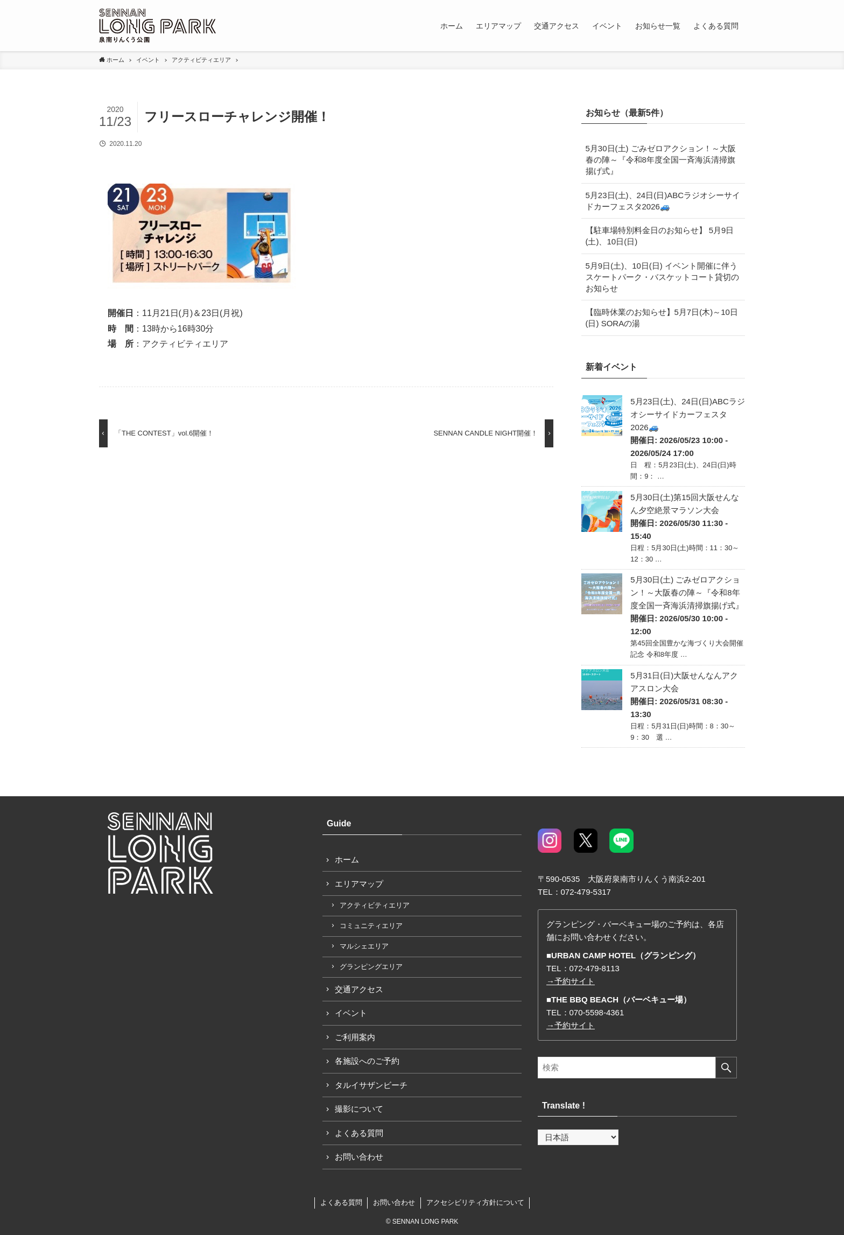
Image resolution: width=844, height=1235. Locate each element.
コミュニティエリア (371, 926)
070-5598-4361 (596, 1012)
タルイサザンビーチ (371, 1085)
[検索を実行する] (726, 1067)
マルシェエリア (364, 946)
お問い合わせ (359, 1156)
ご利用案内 (355, 1037)
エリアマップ (359, 883)
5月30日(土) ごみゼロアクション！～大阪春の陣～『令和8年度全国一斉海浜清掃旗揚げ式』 (661, 160)
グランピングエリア (371, 967)
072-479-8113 (594, 968)
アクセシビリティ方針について (475, 1202)
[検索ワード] (637, 1067)
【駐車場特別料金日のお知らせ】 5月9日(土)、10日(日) (660, 236)
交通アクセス (359, 989)
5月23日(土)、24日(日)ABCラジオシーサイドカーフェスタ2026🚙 (663, 201)
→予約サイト (570, 981)
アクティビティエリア (375, 905)
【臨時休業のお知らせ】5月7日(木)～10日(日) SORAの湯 (662, 317)
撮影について (359, 1108)
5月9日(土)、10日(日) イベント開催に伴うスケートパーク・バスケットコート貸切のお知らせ (662, 277)
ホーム (347, 859)
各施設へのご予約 (367, 1060)
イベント (351, 1013)
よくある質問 (359, 1133)
